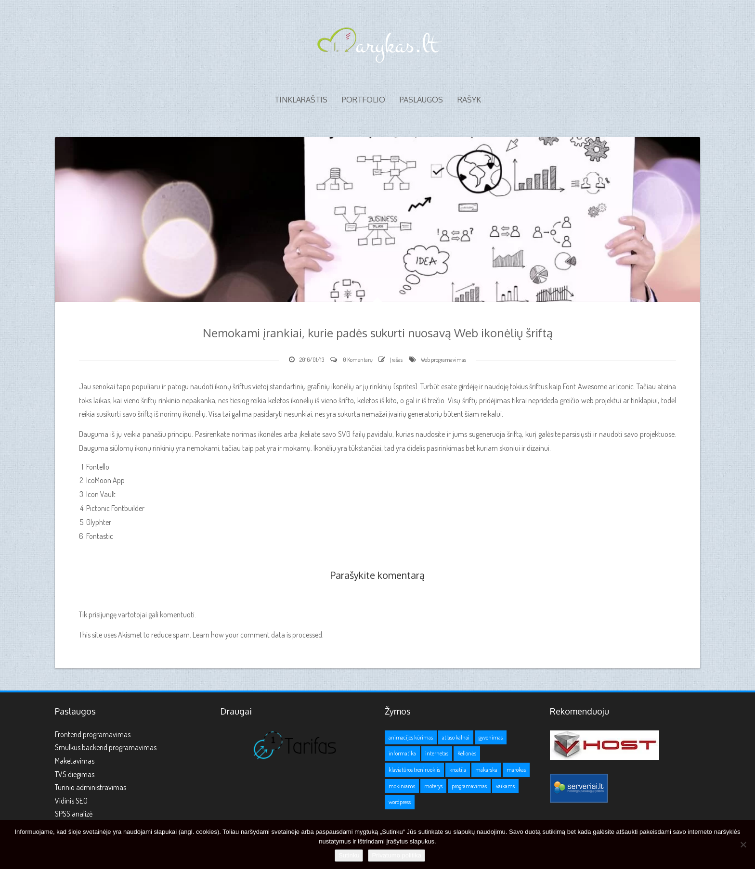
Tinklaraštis (300, 99)
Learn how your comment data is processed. (258, 634)
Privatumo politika (396, 855)
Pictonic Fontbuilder (115, 508)
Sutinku (348, 855)
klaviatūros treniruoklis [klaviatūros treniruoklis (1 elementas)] (414, 769)
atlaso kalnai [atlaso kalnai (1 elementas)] (455, 737)
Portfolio (363, 99)
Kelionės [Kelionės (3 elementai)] (466, 753)
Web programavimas (443, 359)
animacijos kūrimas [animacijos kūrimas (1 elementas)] (411, 737)
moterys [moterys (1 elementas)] (433, 786)
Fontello (97, 467)
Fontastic (99, 536)
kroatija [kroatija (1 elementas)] (457, 769)
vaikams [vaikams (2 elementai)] (505, 786)
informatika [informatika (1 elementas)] (402, 753)
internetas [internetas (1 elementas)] (436, 753)
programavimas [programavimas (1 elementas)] (469, 786)
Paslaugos (421, 99)
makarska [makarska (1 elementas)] (486, 769)
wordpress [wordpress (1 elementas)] (400, 801)
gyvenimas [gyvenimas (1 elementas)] (491, 737)
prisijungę (103, 614)
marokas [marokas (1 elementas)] (516, 769)
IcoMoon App (105, 480)
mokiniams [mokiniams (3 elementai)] (402, 786)
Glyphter (98, 522)
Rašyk (469, 99)
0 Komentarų (358, 359)
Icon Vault (101, 494)
